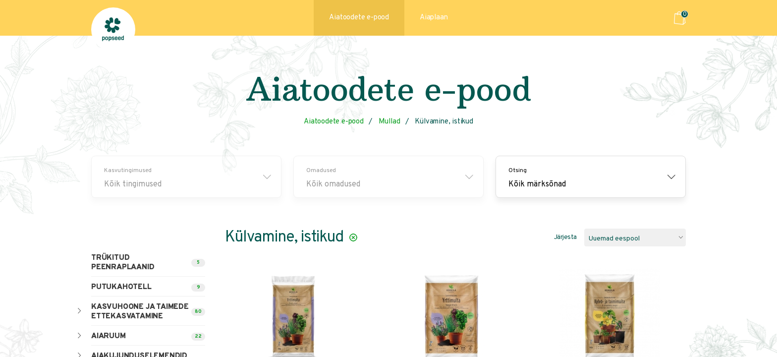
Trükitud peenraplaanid (122, 262)
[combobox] (635, 237)
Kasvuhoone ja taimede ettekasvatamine (140, 311)
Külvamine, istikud (444, 121)
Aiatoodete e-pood (359, 17)
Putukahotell (121, 287)
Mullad (389, 121)
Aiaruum (108, 336)
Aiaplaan (433, 17)
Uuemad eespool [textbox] (614, 239)
